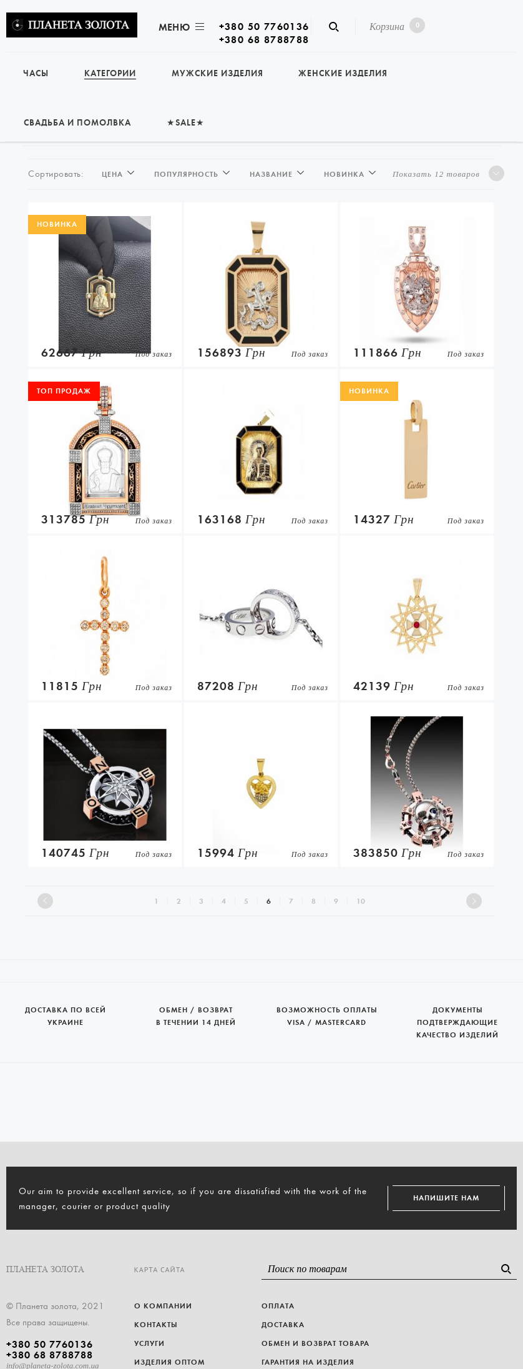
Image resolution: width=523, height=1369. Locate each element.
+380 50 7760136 (264, 26)
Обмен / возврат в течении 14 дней (196, 1004)
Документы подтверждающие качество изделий (458, 1010)
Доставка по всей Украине (65, 1004)
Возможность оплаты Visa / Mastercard (327, 1004)
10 (360, 901)
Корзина (394, 25)
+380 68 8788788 (264, 40)
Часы (36, 73)
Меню (180, 27)
